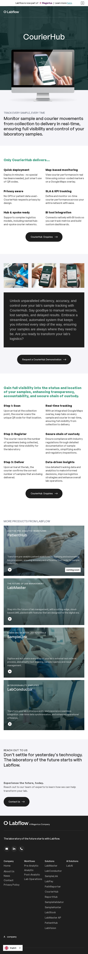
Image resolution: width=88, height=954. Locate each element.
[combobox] (13, 948)
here (69, 3)
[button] (81, 12)
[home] (12, 11)
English (10, 948)
